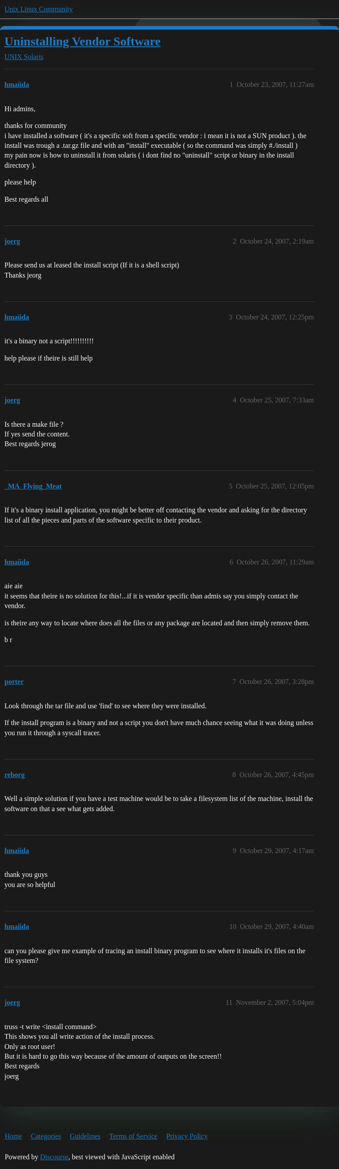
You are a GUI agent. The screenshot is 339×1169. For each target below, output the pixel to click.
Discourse (54, 1157)
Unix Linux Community (38, 9)
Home (13, 1136)
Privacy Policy (187, 1136)
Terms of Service (133, 1136)
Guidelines (85, 1136)
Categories (46, 1136)
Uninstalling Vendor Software (82, 41)
